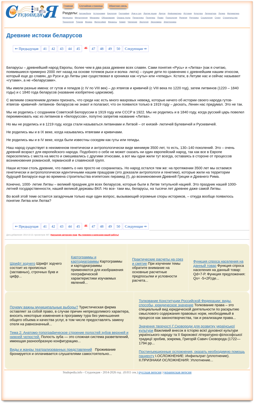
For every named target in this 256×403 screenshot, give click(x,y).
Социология (207, 17)
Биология (112, 13)
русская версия (150, 372)
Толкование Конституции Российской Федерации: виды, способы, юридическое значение (185, 303)
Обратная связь (118, 6)
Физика (88, 22)
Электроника (170, 22)
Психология (171, 17)
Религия (183, 17)
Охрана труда (123, 17)
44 (70, 49)
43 (61, 49)
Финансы (112, 22)
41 (45, 49)
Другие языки (150, 13)
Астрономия (99, 13)
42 (53, 49)
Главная (68, 6)
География (124, 13)
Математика (233, 13)
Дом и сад (136, 13)
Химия (122, 22)
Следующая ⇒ (136, 49)
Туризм (79, 22)
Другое (162, 13)
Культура (198, 13)
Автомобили (85, 13)
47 (93, 49)
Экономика (156, 22)
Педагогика (138, 17)
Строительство (230, 17)
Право (160, 17)
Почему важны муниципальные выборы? (44, 307)
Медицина (68, 17)
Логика (221, 13)
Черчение (132, 22)
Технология (68, 22)
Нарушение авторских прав (63, 235)
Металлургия (81, 17)
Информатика (174, 13)
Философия (100, 22)
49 (110, 49)
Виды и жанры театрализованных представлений (51, 349)
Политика (150, 17)
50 (118, 49)
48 (102, 49)
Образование (108, 17)
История (188, 13)
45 (78, 49)
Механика (94, 17)
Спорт (218, 17)
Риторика (194, 17)
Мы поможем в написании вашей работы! (98, 235)
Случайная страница (91, 6)
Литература (210, 13)
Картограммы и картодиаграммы (85, 259)
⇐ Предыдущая (27, 49)
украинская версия (177, 372)
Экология (143, 22)
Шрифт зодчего (22, 263)
